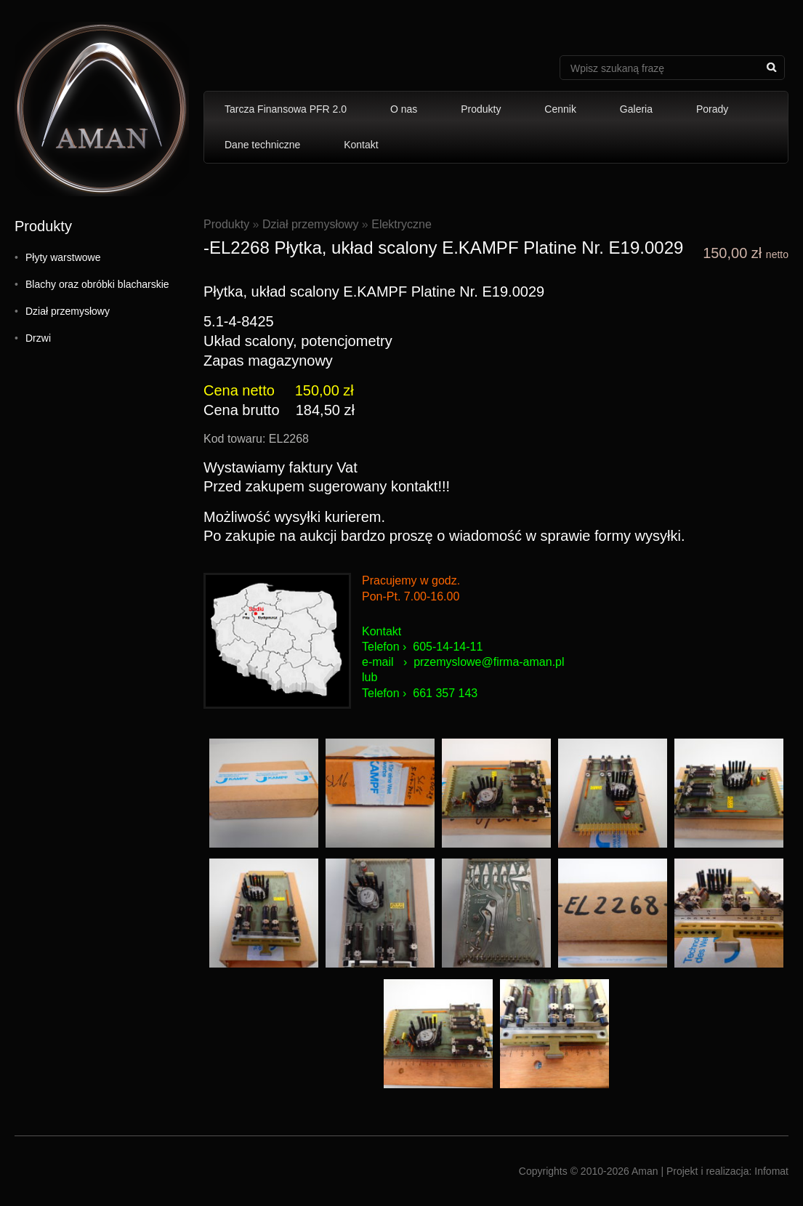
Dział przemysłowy (67, 311)
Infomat (771, 1171)
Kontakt (361, 144)
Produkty (481, 109)
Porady (712, 109)
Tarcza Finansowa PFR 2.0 (286, 109)
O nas (403, 109)
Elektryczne (401, 224)
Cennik (560, 109)
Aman (644, 1171)
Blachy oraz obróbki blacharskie (97, 284)
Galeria (636, 109)
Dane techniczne (262, 144)
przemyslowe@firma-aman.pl (488, 662)
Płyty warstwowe (62, 257)
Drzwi (38, 338)
